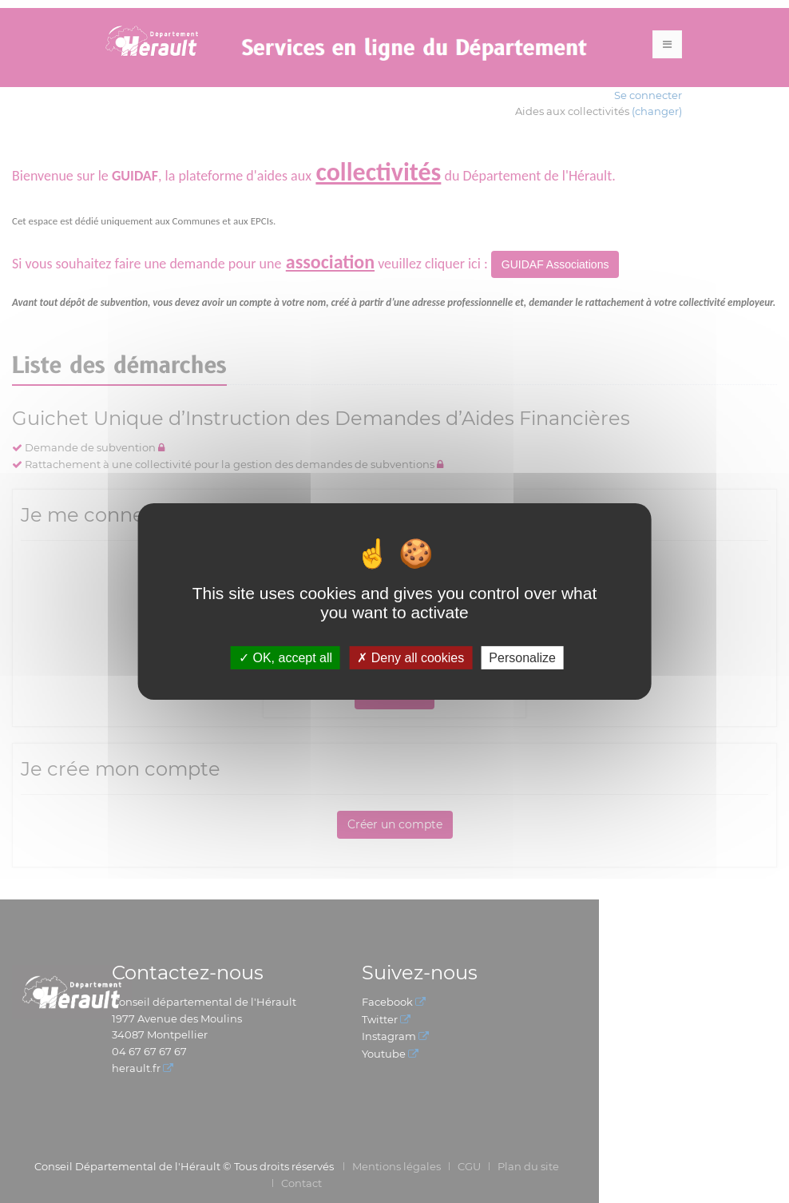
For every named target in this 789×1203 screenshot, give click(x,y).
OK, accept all (285, 658)
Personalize (522, 658)
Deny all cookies (410, 658)
